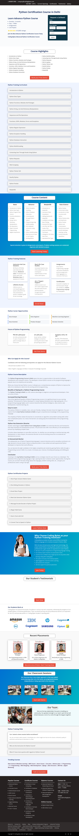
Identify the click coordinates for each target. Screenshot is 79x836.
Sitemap (57, 828)
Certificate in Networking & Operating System (30, 796)
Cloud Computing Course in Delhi (51, 826)
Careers (30, 830)
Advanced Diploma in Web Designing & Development (47, 794)
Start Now (39, 600)
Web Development (35, 765)
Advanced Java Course (14, 790)
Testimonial (61, 4)
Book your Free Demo (39, 467)
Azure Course (40, 764)
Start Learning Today (39, 251)
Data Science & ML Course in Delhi (32, 826)
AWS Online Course (47, 808)
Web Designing (25, 765)
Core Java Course (13, 788)
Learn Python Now (39, 528)
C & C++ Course (13, 808)
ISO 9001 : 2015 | (31, 4)
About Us (10, 824)
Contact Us (17, 824)
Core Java (48, 764)
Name (50, 20)
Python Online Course (47, 805)
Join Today (40, 570)
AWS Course (32, 764)
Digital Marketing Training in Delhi (44, 828)
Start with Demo (39, 700)
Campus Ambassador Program (40, 824)
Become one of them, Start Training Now (39, 665)
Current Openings (43, 4)
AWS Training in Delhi (27, 828)
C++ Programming (14, 765)
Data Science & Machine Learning (17, 764)
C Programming (66, 764)
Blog (29, 824)
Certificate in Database (31, 788)
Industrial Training (55, 824)
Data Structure (52, 765)
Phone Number (53, 25)
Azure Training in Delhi (14, 828)
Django (44, 765)
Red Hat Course (13, 806)
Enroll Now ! (39, 304)
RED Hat (60, 765)
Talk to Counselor (39, 772)
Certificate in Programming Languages (29, 802)
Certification (53, 4)
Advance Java (56, 764)
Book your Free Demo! (39, 78)
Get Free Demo (39, 351)
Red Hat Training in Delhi (14, 826)
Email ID (51, 30)
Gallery (69, 4)
